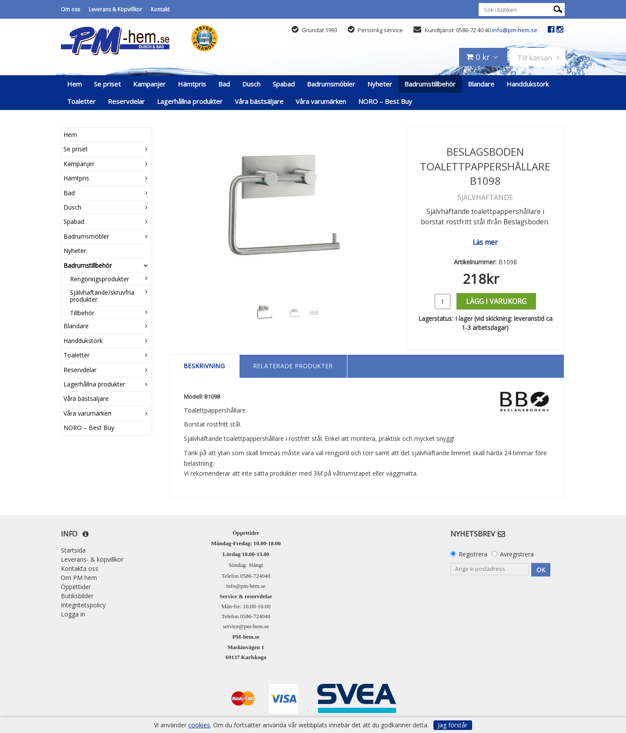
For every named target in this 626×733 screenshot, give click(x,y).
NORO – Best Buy (385, 101)
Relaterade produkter (293, 366)
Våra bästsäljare (259, 101)
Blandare (481, 84)
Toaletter (81, 101)
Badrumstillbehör (430, 84)
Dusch (251, 84)
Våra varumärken (321, 101)
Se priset (107, 84)
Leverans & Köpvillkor (115, 9)
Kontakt (160, 9)
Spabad (284, 84)
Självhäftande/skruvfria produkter (102, 295)
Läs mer (485, 242)
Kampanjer (149, 84)
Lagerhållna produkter (190, 101)
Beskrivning (204, 366)
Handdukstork (527, 84)
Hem (74, 84)
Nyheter (379, 84)
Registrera (473, 554)
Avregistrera (517, 554)
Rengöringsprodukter (99, 279)
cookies (199, 725)
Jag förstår (452, 725)
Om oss (70, 9)
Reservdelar (126, 101)
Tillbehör (82, 313)
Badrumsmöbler (331, 84)
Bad (224, 84)
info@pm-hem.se (514, 30)
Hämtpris (192, 84)
